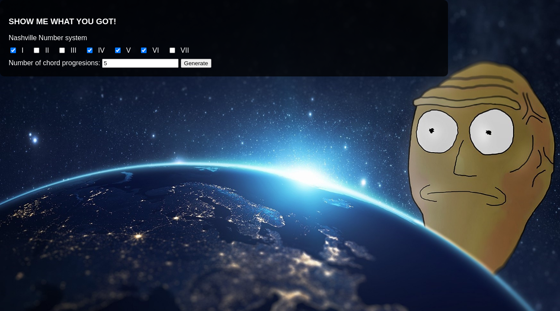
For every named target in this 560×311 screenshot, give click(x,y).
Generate (196, 63)
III (73, 50)
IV (101, 50)
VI (155, 50)
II (47, 50)
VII (185, 50)
